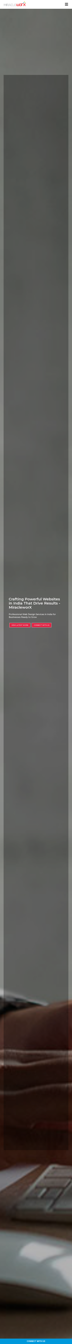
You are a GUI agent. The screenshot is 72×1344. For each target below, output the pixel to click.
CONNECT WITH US (36, 1341)
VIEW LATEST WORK (19, 625)
